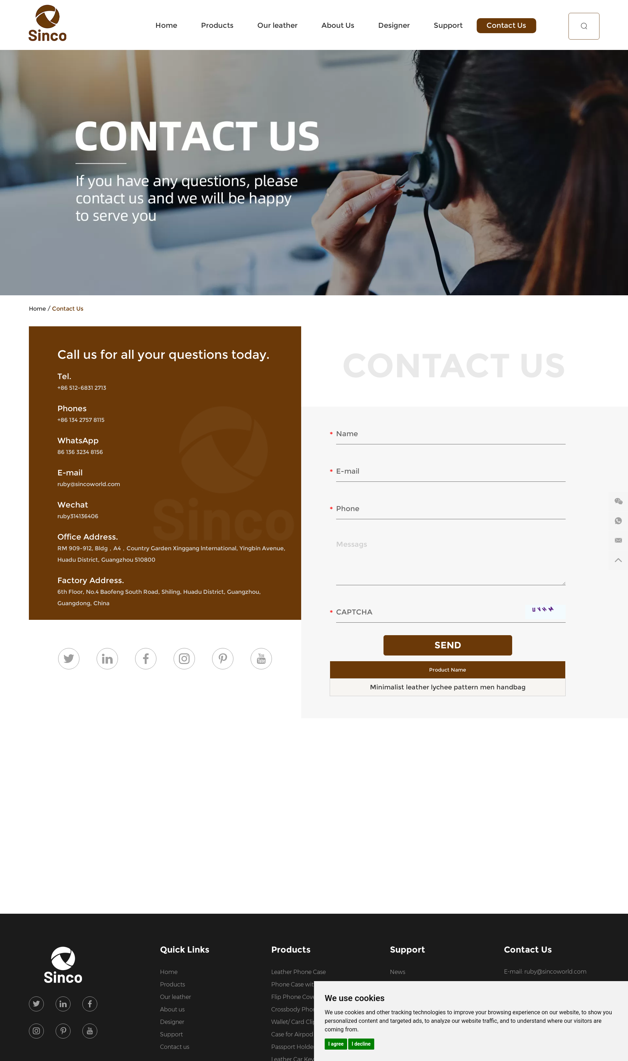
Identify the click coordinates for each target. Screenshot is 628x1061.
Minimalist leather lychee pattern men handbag (448, 687)
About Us (340, 25)
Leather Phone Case (298, 972)
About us (172, 1009)
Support (449, 25)
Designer (396, 25)
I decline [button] (361, 1044)
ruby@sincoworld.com (88, 484)
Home (169, 25)
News (397, 972)
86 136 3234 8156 (80, 452)
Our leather (280, 25)
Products (220, 25)
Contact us (174, 1047)
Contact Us (507, 25)
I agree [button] (336, 1044)
